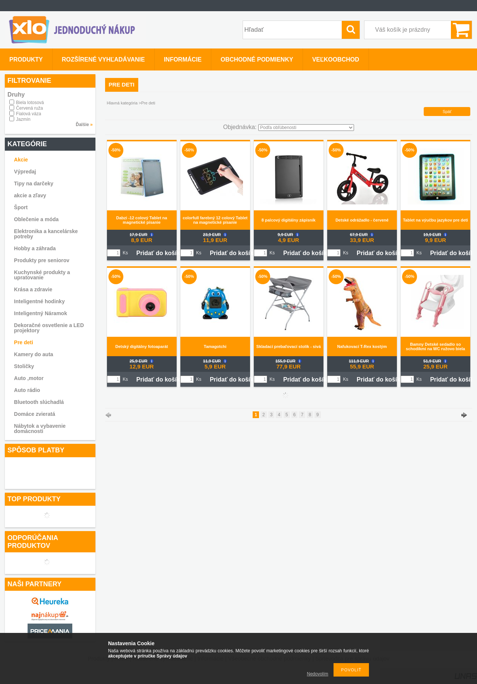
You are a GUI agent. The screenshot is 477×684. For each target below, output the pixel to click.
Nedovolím (317, 674)
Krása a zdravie (33, 289)
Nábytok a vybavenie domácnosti (40, 428)
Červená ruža (29, 108)
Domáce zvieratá (35, 414)
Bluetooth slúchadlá (39, 402)
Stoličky (24, 366)
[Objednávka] (306, 127)
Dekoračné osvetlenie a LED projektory (49, 327)
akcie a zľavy (30, 195)
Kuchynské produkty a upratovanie (42, 274)
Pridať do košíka (159, 253)
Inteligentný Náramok (40, 313)
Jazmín (23, 119)
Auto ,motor (29, 378)
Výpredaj (25, 172)
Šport (21, 207)
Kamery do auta (33, 354)
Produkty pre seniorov (42, 260)
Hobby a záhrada (35, 248)
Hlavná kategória (122, 103)
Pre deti (23, 342)
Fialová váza (28, 113)
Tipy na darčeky (34, 183)
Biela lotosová (30, 102)
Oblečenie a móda (36, 219)
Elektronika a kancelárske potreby (46, 233)
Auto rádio (27, 390)
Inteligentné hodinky (39, 301)
